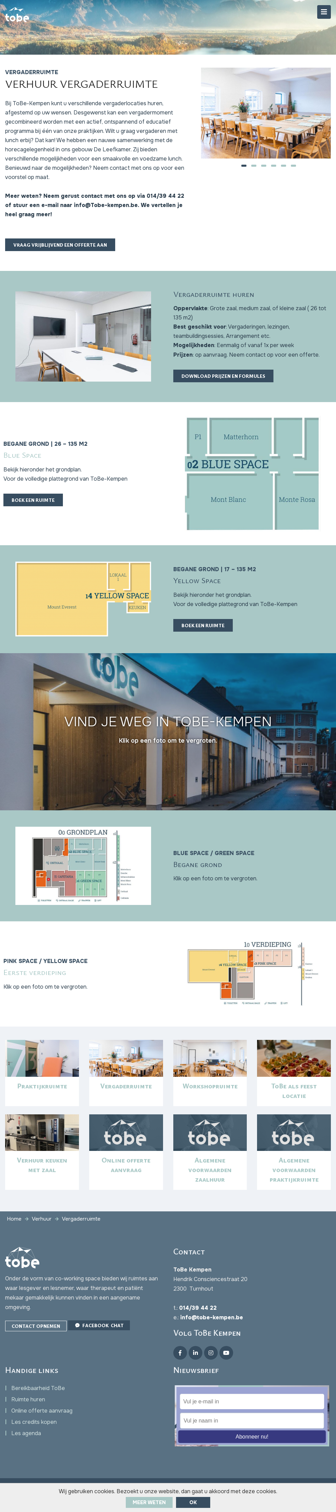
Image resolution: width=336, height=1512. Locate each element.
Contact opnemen (36, 1338)
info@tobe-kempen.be (211, 1329)
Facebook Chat (99, 1337)
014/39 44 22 (198, 1319)
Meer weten (149, 1502)
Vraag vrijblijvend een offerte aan (60, 250)
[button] (244, 166)
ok (193, 1502)
